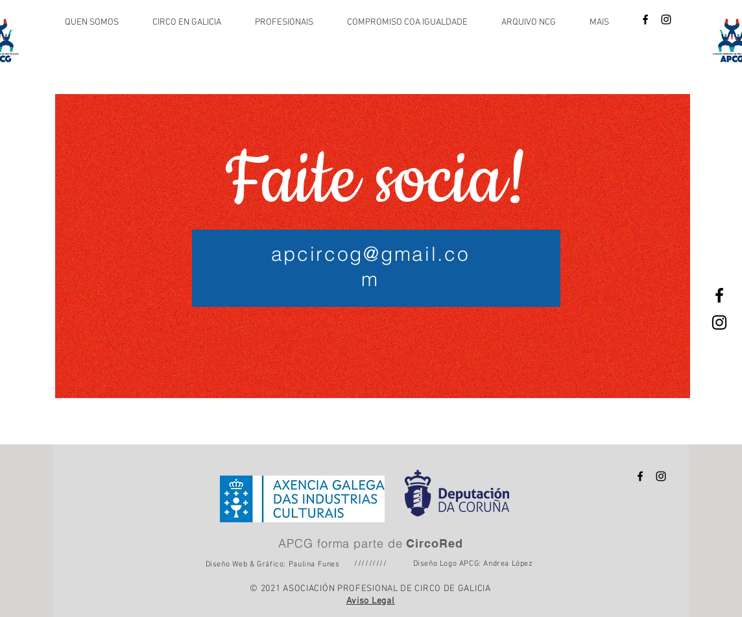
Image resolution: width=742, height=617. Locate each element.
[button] (99, 22)
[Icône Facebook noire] (645, 19)
